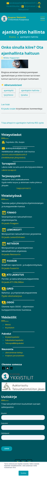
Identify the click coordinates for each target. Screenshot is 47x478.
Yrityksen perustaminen (14, 355)
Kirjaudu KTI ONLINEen (13, 282)
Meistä (8, 324)
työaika (24, 95)
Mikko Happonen (11, 57)
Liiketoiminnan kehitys (14, 352)
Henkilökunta (12, 6)
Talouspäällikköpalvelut (14, 343)
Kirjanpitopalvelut (12, 337)
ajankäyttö (9, 90)
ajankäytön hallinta (30, 90)
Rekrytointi (23, 9)
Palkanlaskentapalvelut (14, 340)
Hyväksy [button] (23, 473)
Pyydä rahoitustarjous (12, 296)
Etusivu (12, 37)
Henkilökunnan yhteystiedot (13, 157)
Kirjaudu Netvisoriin (11, 254)
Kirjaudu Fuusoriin (10, 268)
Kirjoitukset (30, 6)
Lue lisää (5, 104)
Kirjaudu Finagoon (10, 223)
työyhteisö (8, 95)
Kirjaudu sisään (8, 108)
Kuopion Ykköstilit (17, 17)
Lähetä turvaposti (9, 170)
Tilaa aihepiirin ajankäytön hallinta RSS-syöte (22, 122)
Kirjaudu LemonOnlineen (13, 237)
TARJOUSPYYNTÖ (23, 188)
